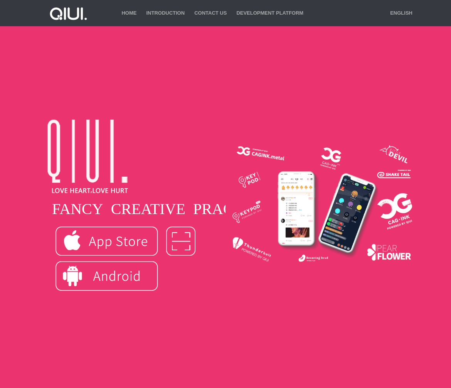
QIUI (67, 13)
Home (128, 13)
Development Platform (269, 13)
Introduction (165, 13)
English (401, 13)
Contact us (210, 13)
